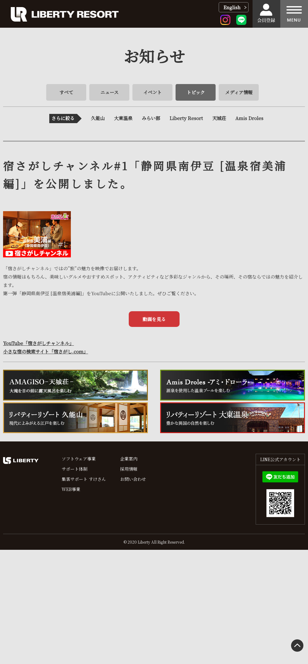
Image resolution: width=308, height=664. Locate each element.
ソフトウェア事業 (79, 459)
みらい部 (151, 118)
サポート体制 (74, 469)
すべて (66, 92)
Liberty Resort (186, 118)
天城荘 (219, 118)
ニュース (109, 92)
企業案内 (128, 459)
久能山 (98, 118)
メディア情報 (239, 92)
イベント (152, 92)
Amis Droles (249, 118)
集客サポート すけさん (84, 479)
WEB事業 (71, 489)
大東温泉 (123, 118)
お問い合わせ (133, 479)
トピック (196, 92)
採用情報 (128, 469)
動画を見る (154, 319)
